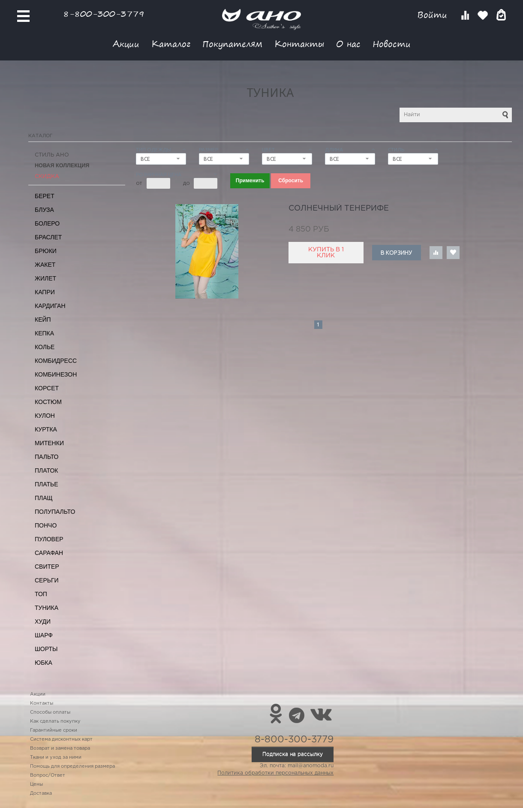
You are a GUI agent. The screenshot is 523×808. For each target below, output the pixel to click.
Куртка (46, 429)
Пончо (46, 525)
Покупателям (232, 43)
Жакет (45, 264)
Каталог (170, 43)
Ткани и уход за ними (55, 757)
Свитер (47, 566)
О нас (348, 43)
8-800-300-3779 (103, 13)
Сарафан (49, 552)
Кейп (43, 319)
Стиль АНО (52, 155)
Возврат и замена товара (60, 748)
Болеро (47, 223)
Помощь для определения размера (72, 766)
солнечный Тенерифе (339, 208)
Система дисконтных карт (61, 739)
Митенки (49, 443)
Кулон (45, 415)
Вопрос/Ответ (47, 775)
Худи (43, 621)
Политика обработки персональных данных (275, 773)
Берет (44, 196)
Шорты (46, 648)
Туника (46, 607)
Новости (392, 43)
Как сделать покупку (55, 721)
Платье (46, 484)
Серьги (47, 580)
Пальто (47, 456)
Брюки (46, 250)
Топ (41, 594)
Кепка (44, 333)
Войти (433, 15)
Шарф (44, 635)
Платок (46, 470)
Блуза (44, 209)
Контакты (299, 43)
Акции (126, 43)
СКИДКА (47, 176)
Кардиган (50, 305)
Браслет (48, 237)
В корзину (396, 252)
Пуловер (49, 539)
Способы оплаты (50, 712)
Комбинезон (56, 374)
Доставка (41, 793)
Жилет (45, 278)
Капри (45, 292)
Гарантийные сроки (53, 730)
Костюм (48, 401)
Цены (36, 784)
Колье (44, 347)
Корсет (47, 388)
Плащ (44, 497)
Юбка (43, 662)
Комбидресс (56, 360)
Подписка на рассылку (292, 754)
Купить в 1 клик (326, 252)
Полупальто (55, 511)
